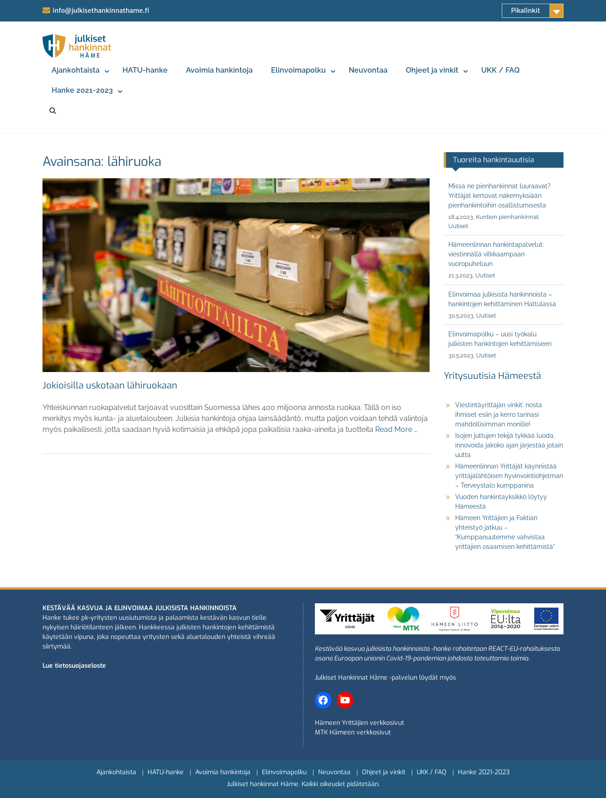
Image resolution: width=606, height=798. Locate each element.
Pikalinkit (525, 10)
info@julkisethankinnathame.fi (101, 10)
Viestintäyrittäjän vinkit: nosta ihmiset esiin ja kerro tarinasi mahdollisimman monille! (498, 414)
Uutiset (458, 226)
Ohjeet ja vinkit (432, 70)
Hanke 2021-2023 (82, 90)
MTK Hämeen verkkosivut (353, 732)
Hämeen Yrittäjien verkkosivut (359, 722)
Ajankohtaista (76, 70)
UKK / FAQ (500, 70)
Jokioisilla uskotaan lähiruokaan (110, 385)
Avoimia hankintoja (219, 70)
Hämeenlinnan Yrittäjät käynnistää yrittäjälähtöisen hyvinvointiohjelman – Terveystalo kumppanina (509, 476)
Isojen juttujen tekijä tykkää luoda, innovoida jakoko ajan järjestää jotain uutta (509, 445)
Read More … (396, 429)
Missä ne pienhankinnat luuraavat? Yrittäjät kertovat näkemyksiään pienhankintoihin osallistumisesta (499, 195)
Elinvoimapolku (298, 70)
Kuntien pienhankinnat (507, 216)
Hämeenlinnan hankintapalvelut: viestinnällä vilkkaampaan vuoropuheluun (496, 254)
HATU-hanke (145, 70)
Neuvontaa (368, 70)
